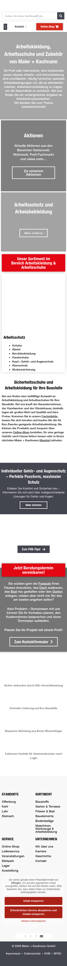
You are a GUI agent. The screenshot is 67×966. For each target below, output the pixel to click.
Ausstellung (10, 870)
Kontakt (40, 861)
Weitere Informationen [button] (33, 921)
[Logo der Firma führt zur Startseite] (33, 5)
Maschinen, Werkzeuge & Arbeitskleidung (46, 828)
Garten (58, 591)
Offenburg (9, 801)
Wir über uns (44, 846)
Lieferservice (10, 851)
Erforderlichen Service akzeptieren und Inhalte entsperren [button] (33, 912)
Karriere (40, 851)
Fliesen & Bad (44, 811)
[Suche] (60, 15)
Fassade (44, 583)
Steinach (8, 816)
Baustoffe (42, 801)
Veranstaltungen (13, 856)
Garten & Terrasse (47, 806)
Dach (43, 587)
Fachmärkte (49, 416)
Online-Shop (21, 432)
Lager (6, 865)
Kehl (5, 806)
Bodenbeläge (44, 821)
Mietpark (8, 861)
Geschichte (43, 856)
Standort (45, 440)
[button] (5, 27)
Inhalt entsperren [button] (33, 900)
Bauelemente (44, 816)
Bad (14, 591)
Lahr (5, 811)
